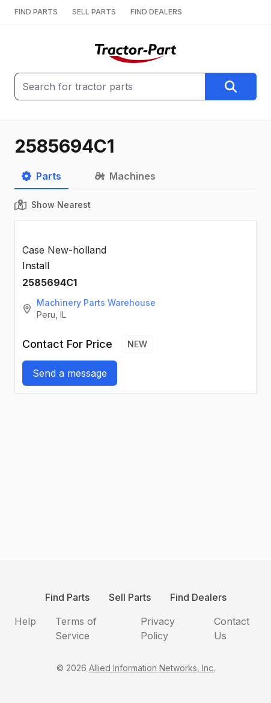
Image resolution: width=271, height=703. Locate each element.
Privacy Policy (158, 628)
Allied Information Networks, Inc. (152, 668)
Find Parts (67, 597)
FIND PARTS (36, 11)
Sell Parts (130, 597)
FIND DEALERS (156, 11)
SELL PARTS (94, 11)
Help (25, 621)
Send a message (69, 373)
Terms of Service (76, 628)
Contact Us (231, 628)
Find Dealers (198, 597)
